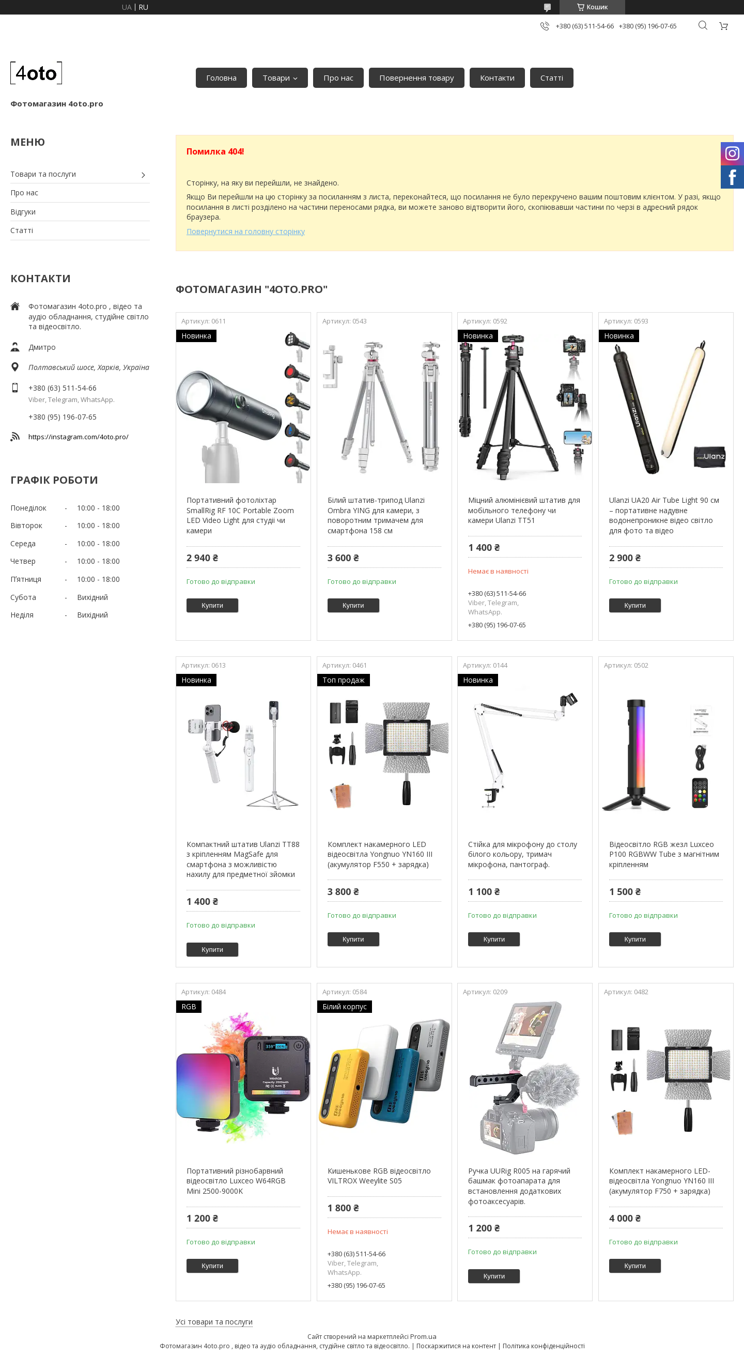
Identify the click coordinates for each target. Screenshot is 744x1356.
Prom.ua (423, 1336)
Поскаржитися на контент (456, 1346)
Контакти (497, 77)
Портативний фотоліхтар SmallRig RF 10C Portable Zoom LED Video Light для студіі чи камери (240, 515)
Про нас (338, 77)
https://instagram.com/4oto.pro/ (78, 436)
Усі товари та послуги (214, 1322)
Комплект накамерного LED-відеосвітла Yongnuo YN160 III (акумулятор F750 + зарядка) (661, 1181)
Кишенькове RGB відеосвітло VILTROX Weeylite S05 (379, 1176)
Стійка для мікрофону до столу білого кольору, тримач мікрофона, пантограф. (522, 854)
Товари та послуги (43, 174)
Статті (551, 77)
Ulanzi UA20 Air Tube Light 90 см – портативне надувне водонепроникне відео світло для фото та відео (664, 515)
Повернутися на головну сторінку (246, 231)
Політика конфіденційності (544, 1346)
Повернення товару (416, 77)
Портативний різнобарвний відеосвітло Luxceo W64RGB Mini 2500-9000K (236, 1181)
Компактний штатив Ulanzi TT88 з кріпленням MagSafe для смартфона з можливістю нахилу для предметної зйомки (243, 859)
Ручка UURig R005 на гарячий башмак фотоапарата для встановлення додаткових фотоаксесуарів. (519, 1186)
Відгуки (23, 212)
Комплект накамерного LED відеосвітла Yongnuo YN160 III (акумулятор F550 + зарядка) (380, 854)
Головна (221, 77)
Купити (212, 605)
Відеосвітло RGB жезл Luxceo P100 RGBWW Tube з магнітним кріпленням (664, 854)
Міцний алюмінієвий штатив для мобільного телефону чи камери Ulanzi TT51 (524, 510)
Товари (276, 77)
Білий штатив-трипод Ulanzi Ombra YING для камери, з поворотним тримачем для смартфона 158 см (376, 515)
